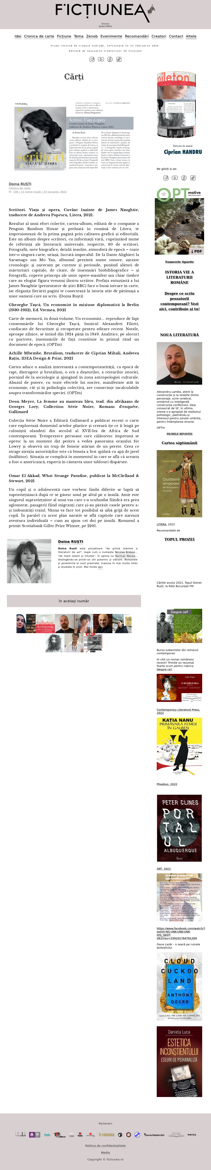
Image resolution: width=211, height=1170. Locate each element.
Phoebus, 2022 (167, 784)
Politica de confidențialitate (105, 1145)
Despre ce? (164, 669)
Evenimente (111, 36)
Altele (191, 36)
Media (105, 1152)
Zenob (92, 36)
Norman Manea (125, 555)
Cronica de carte (39, 36)
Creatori (159, 36)
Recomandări (137, 36)
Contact (176, 36)
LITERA (161, 524)
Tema (78, 36)
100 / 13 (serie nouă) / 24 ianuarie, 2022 (40, 191)
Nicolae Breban (125, 552)
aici (100, 566)
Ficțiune (64, 36)
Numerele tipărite (179, 262)
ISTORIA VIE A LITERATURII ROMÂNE (179, 277)
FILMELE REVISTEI (179, 434)
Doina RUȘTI (20, 184)
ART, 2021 (164, 868)
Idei (18, 36)
